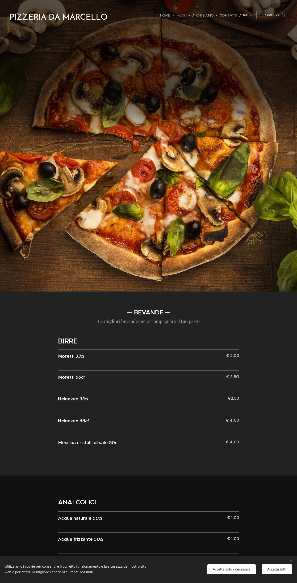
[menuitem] (134, 15)
